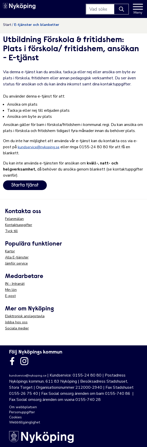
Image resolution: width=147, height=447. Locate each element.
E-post (10, 295)
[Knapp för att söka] (121, 9)
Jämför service (16, 263)
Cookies (15, 417)
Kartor (10, 251)
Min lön (11, 289)
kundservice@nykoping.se (38, 147)
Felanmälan (14, 218)
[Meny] (138, 9)
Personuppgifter (22, 412)
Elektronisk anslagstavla (25, 316)
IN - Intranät (15, 283)
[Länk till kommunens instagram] (24, 361)
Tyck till (11, 231)
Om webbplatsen (23, 407)
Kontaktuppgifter (18, 224)
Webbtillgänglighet (24, 422)
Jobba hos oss (16, 322)
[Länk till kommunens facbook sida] (12, 361)
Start (7, 24)
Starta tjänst (25, 185)
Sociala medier (17, 328)
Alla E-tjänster (17, 257)
